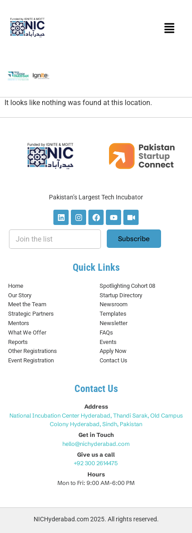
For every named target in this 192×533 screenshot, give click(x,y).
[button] (169, 29)
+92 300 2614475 (96, 463)
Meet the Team (27, 304)
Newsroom (113, 304)
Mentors (18, 323)
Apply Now (113, 351)
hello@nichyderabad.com (96, 443)
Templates (113, 313)
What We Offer (27, 332)
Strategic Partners (31, 313)
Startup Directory (121, 295)
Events (108, 342)
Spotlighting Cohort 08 (127, 285)
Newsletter (113, 323)
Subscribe (134, 238)
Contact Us (113, 360)
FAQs (106, 332)
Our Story (19, 295)
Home (15, 285)
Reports (18, 342)
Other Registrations (32, 351)
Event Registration (31, 360)
